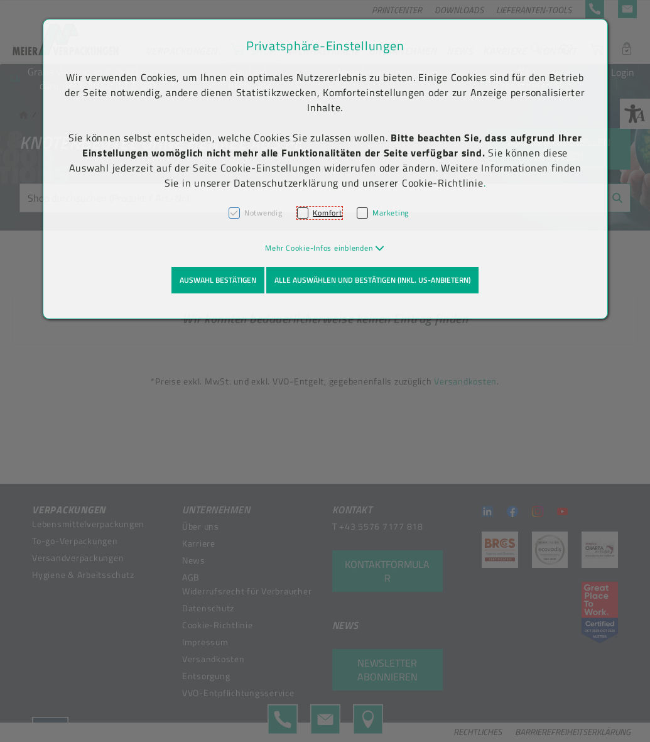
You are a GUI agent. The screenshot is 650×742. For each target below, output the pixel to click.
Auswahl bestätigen (218, 280)
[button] (325, 248)
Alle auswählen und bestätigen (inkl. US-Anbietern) (372, 280)
